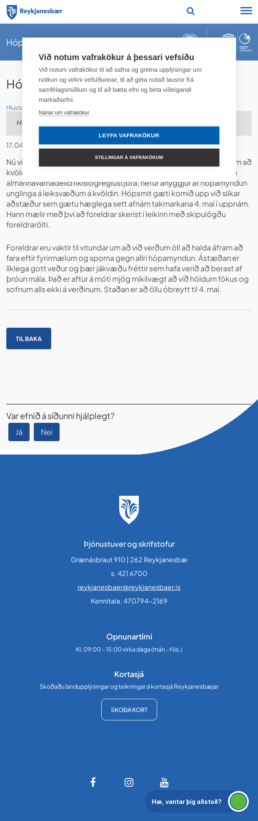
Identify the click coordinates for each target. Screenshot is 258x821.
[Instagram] (129, 782)
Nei (47, 432)
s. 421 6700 (129, 573)
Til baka (29, 338)
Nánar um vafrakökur (64, 112)
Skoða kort (129, 709)
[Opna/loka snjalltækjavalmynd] (246, 11)
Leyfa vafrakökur (129, 135)
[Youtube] (164, 782)
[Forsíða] (34, 11)
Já (19, 432)
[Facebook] (93, 782)
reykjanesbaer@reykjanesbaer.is (129, 587)
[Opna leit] (191, 11)
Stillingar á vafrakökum (129, 157)
